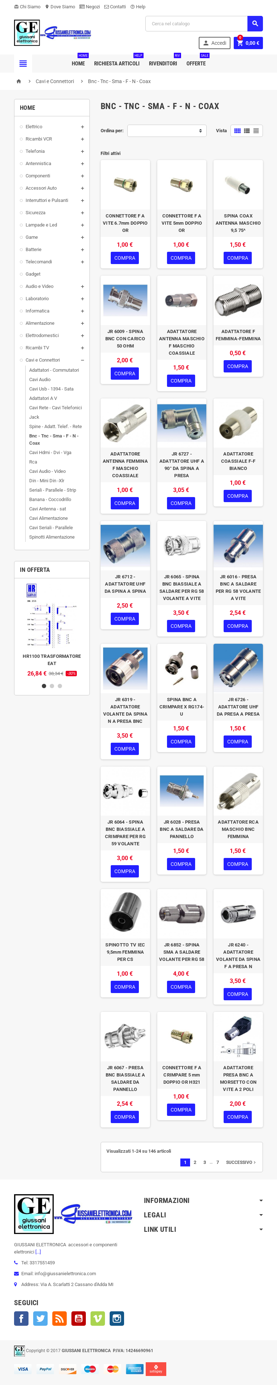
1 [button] (44, 686)
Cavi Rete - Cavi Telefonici (55, 407)
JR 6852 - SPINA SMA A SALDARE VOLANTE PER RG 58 (182, 952)
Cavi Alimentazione (48, 518)
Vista (221, 130)
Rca (33, 462)
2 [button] (52, 686)
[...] (37, 1252)
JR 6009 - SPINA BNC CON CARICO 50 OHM (125, 339)
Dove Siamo (60, 6)
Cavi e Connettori (43, 360)
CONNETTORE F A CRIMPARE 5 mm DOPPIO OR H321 (182, 1075)
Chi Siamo (27, 6)
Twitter (40, 1318)
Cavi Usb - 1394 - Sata (51, 389)
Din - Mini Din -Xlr (46, 480)
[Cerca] (204, 23)
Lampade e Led (41, 225)
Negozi (89, 6)
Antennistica (38, 163)
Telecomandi (39, 261)
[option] (52, 630)
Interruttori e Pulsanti (47, 200)
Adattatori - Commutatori (54, 370)
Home (80, 61)
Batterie (33, 249)
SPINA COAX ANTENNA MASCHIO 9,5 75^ (238, 223)
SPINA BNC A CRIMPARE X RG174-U (182, 707)
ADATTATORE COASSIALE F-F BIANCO (238, 461)
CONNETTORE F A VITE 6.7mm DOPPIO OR (125, 223)
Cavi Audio (39, 379)
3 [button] (60, 686)
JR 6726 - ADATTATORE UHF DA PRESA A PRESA (238, 707)
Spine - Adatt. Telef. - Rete (55, 426)
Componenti (38, 175)
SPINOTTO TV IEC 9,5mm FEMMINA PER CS (125, 952)
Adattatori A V (43, 398)
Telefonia (35, 151)
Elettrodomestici (42, 335)
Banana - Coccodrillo (50, 499)
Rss (59, 1318)
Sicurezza (35, 212)
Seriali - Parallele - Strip (52, 490)
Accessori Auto (41, 188)
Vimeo (98, 1318)
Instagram (117, 1318)
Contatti (115, 6)
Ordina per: (112, 130)
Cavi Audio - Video (47, 471)
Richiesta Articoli (118, 61)
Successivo (241, 1162)
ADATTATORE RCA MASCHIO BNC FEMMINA (238, 829)
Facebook (21, 1318)
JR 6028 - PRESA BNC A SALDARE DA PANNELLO (181, 829)
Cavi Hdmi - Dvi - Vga (50, 452)
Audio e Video (39, 286)
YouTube (78, 1318)
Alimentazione (40, 323)
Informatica (37, 311)
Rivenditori (164, 61)
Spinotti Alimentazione (52, 537)
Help (137, 6)
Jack (34, 417)
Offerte (197, 61)
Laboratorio (37, 298)
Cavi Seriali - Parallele (51, 527)
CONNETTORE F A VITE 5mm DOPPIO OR (182, 223)
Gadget (33, 274)
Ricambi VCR (39, 139)
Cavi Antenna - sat (47, 509)
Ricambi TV (37, 347)
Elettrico (34, 126)
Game (32, 237)
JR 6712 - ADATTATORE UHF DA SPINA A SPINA (125, 584)
